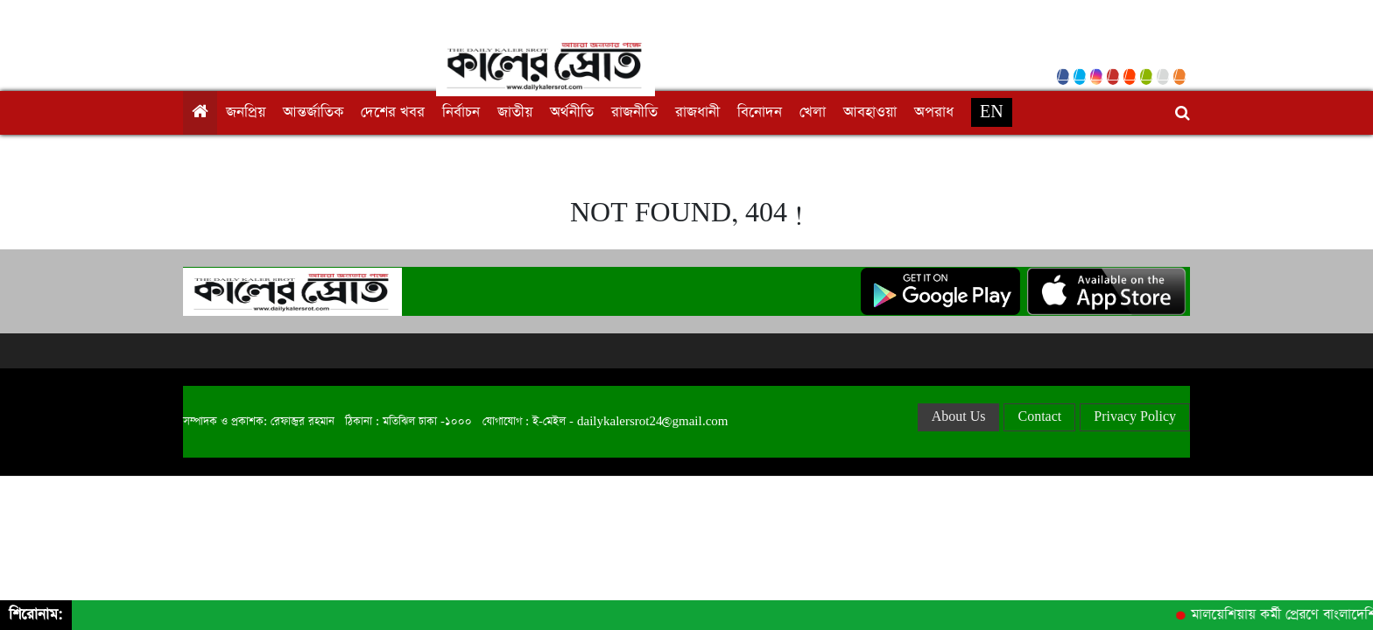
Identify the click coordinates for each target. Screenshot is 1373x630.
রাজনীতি (634, 112)
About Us (959, 417)
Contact (1039, 417)
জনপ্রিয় (245, 112)
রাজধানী (697, 112)
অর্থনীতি (572, 112)
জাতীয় (514, 112)
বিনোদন (759, 112)
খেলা (812, 112)
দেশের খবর (393, 112)
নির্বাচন (461, 112)
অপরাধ (934, 112)
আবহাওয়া (870, 112)
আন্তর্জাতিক (313, 112)
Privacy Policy (1135, 417)
